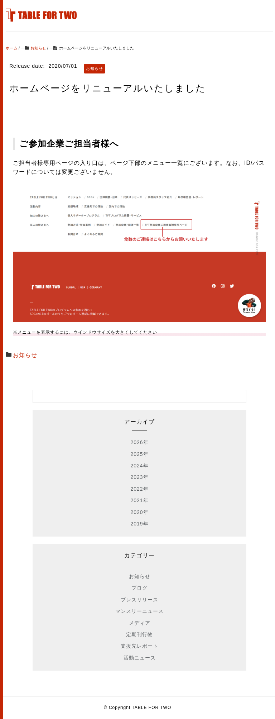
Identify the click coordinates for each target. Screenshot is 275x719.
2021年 (139, 500)
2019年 (139, 524)
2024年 (139, 465)
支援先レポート (139, 646)
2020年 (139, 512)
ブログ (139, 588)
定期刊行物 (139, 634)
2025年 (139, 454)
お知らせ (25, 355)
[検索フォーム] (132, 396)
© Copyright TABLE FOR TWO (138, 707)
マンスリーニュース (139, 611)
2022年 (139, 489)
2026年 (139, 442)
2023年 (139, 477)
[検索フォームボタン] (240, 396)
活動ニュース (140, 658)
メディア (139, 623)
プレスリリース (139, 600)
